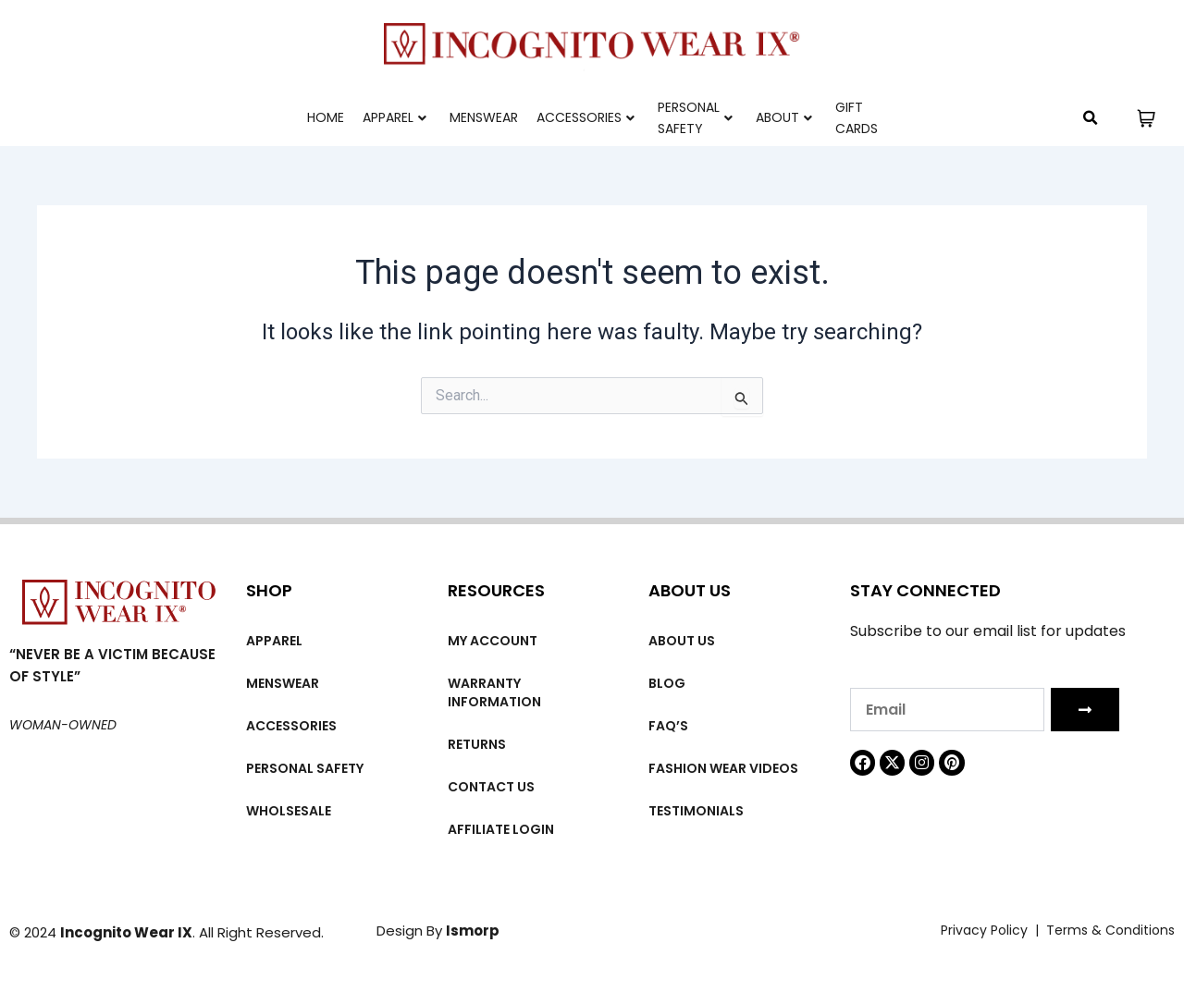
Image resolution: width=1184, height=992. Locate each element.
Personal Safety (695, 118)
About (784, 117)
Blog (666, 683)
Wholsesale (288, 811)
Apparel (394, 117)
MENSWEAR (484, 117)
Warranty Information (494, 692)
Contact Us (491, 787)
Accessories (585, 117)
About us (681, 640)
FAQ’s (668, 725)
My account (492, 640)
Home (325, 117)
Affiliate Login (501, 829)
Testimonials (696, 811)
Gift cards (856, 118)
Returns (477, 744)
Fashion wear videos (723, 768)
